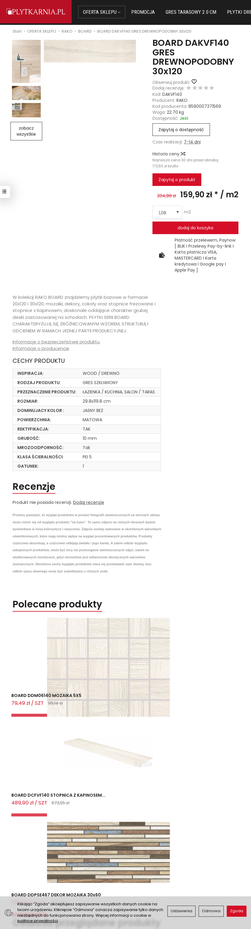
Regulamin (140, 869)
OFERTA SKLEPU (104, 12)
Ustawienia (181, 911)
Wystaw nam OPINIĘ (149, 884)
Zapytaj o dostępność (181, 130)
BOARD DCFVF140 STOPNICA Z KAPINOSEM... (122, 703)
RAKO (182, 100)
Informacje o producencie (41, 348)
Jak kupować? (87, 855)
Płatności (82, 862)
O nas (135, 862)
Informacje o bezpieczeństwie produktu (57, 342)
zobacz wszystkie (26, 131)
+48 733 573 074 (36, 876)
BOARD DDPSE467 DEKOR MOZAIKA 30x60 (195, 703)
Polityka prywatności (150, 877)
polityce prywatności (37, 921)
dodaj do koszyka (195, 228)
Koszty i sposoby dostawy (89, 884)
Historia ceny (168, 154)
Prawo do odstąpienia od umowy (94, 872)
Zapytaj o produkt (176, 180)
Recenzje (35, 487)
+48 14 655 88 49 (36, 869)
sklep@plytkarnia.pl (39, 862)
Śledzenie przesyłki (35, 883)
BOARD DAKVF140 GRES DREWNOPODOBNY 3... (50, 772)
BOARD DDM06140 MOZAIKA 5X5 (48, 700)
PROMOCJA (145, 12)
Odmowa (211, 911)
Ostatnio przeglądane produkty (91, 728)
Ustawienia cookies (92, 895)
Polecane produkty (60, 605)
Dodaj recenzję (88, 503)
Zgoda (236, 911)
